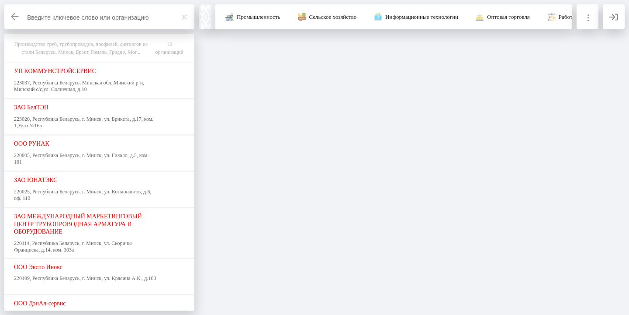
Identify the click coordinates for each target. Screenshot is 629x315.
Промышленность (258, 17)
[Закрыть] (184, 17)
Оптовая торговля (508, 17)
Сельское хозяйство (333, 17)
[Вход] (614, 16)
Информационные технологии (421, 17)
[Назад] (15, 16)
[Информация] (587, 16)
